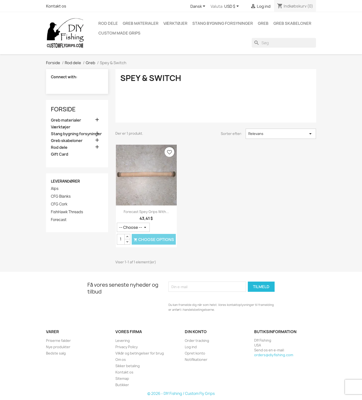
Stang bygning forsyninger (222, 23)
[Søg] (284, 43)
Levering (122, 340)
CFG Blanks (61, 196)
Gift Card (59, 154)
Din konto (196, 331)
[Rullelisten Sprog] (198, 6)
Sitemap (122, 378)
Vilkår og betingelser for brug (139, 353)
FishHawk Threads (67, 212)
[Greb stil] (133, 227)
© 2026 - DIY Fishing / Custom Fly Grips (181, 393)
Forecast (58, 219)
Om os (120, 359)
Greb (263, 23)
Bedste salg (56, 353)
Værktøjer (175, 23)
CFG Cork (59, 204)
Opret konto (195, 353)
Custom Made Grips (119, 33)
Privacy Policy (126, 347)
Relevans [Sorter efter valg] (280, 134)
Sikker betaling (127, 366)
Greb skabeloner (292, 23)
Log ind (191, 347)
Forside (63, 109)
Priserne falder (58, 340)
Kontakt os (56, 6)
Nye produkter (58, 347)
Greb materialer (140, 23)
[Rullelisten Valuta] (232, 6)
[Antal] (121, 239)
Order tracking (197, 340)
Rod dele (108, 23)
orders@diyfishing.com (273, 355)
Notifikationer (196, 359)
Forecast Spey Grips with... (146, 211)
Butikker (122, 384)
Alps (54, 188)
